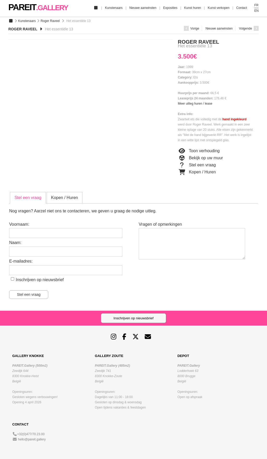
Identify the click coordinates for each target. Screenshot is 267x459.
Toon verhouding (199, 151)
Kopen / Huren (197, 172)
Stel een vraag (197, 165)
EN (256, 11)
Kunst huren (192, 8)
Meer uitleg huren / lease (195, 103)
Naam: (15, 242)
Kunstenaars (114, 8)
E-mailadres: (21, 261)
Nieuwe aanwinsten (142, 8)
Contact (241, 8)
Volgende (249, 28)
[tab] (28, 197)
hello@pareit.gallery (32, 439)
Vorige (191, 28)
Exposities (170, 8)
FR (256, 5)
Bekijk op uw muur (200, 158)
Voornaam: (19, 224)
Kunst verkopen (218, 8)
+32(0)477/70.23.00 (31, 434)
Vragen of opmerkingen (160, 224)
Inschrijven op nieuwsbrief (40, 279)
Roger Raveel (50, 21)
